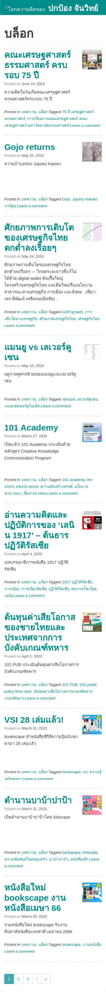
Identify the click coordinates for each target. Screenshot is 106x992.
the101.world (27, 486)
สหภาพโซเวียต (83, 589)
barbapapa (71, 852)
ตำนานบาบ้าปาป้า (38, 800)
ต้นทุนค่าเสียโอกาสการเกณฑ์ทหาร (63, 691)
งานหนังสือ (92, 944)
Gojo (66, 199)
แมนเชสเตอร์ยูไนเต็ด (22, 406)
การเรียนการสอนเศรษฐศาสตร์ (52, 118)
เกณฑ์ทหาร (14, 698)
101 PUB (69, 684)
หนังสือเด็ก (79, 859)
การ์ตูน (10, 206)
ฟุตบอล (68, 399)
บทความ (28, 112)
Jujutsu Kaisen (84, 199)
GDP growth (72, 312)
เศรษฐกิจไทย (88, 319)
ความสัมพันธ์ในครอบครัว (25, 859)
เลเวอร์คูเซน (87, 399)
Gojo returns (29, 147)
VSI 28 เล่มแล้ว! (34, 719)
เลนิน (8, 595)
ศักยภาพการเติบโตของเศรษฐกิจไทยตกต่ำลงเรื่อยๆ (39, 238)
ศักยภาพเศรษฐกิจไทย (57, 319)
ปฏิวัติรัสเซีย (58, 589)
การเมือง (11, 589)
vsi (85, 772)
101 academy (73, 480)
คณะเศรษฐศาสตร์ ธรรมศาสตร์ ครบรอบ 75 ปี (37, 65)
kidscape (90, 852)
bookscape (71, 772)
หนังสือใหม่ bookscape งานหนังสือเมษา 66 (35, 898)
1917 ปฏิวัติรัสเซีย (77, 582)
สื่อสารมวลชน (34, 493)
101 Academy (31, 427)
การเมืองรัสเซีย (33, 589)
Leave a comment (85, 125)
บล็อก (42, 112)
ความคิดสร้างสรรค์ (56, 486)
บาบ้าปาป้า (58, 859)
